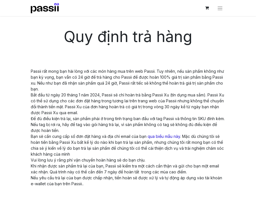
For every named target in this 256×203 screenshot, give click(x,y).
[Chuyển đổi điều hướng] (220, 8)
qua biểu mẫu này (164, 136)
